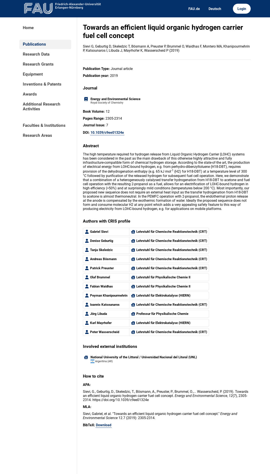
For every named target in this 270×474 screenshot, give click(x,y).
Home (28, 27)
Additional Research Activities (41, 106)
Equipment (33, 74)
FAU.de (194, 9)
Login (241, 9)
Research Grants (38, 64)
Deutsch (215, 9)
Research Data (36, 54)
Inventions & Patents (42, 84)
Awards (30, 94)
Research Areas (37, 135)
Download (103, 425)
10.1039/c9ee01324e (107, 132)
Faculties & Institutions (44, 125)
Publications (34, 44)
